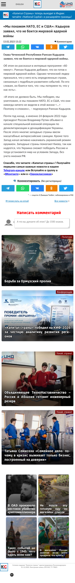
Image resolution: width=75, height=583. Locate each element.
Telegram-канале (14, 170)
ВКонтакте (11, 174)
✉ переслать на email (17, 201)
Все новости (61, 201)
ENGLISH (20, 4)
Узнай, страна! (64, 353)
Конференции (64, 292)
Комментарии (64, 41)
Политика (67, 236)
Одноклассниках (41, 174)
